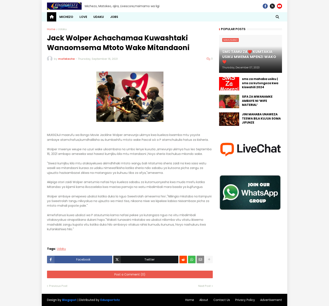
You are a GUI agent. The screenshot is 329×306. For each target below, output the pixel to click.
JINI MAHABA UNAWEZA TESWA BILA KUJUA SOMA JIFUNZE (261, 118)
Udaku (62, 29)
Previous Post (58, 286)
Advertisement (271, 300)
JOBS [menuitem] (114, 17)
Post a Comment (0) (129, 274)
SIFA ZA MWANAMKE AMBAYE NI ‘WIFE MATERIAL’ (257, 101)
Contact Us (221, 300)
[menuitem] (51, 16)
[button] (277, 16)
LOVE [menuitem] (83, 17)
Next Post (204, 286)
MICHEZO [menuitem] (66, 17)
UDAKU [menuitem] (98, 17)
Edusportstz (110, 300)
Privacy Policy (245, 300)
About (203, 300)
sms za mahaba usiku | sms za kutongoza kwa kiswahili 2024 (260, 83)
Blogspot (69, 300)
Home (51, 29)
